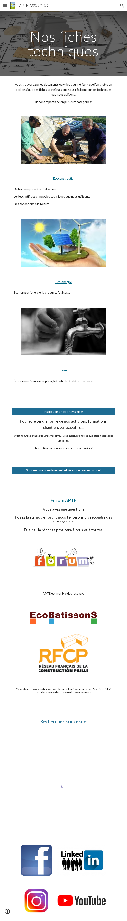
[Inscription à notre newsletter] (63, 411)
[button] (5, 5)
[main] (63, 43)
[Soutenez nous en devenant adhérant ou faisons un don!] (63, 470)
